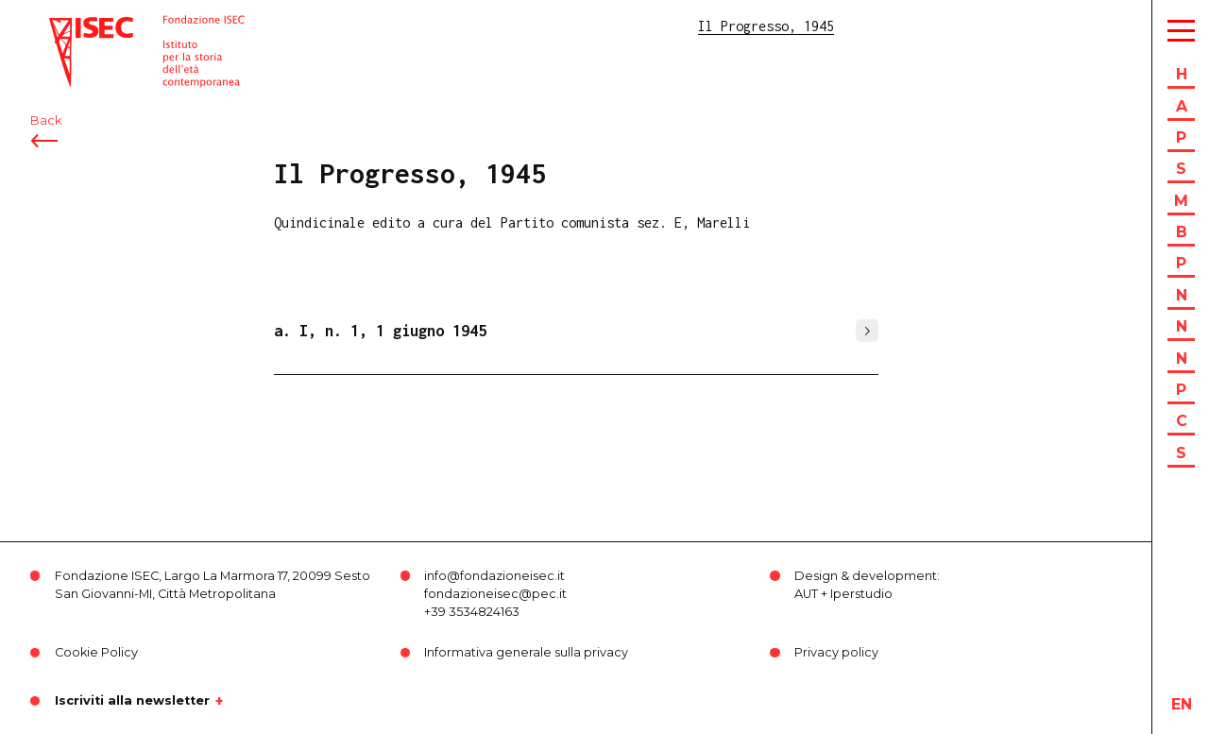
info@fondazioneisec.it (494, 576)
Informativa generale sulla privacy (526, 652)
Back (45, 120)
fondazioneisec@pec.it (495, 594)
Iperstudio (861, 594)
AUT (806, 594)
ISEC (64, 26)
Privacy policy (836, 652)
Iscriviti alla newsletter (132, 701)
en (1181, 704)
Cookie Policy (96, 652)
